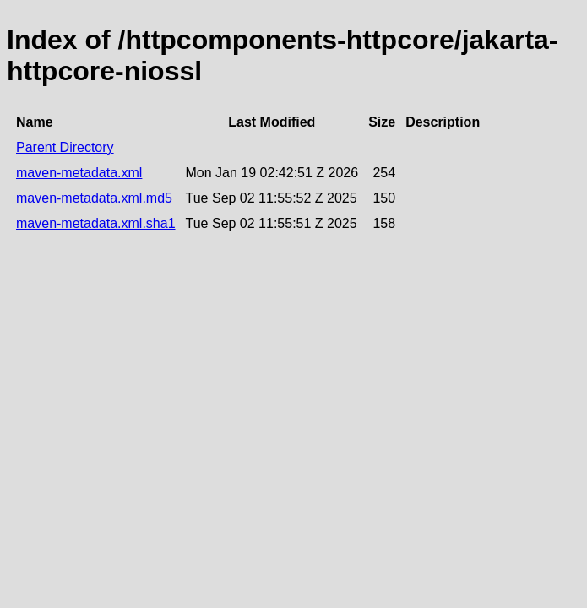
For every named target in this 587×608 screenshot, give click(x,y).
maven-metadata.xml (79, 173)
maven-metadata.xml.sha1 (96, 223)
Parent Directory (65, 147)
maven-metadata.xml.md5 (94, 198)
